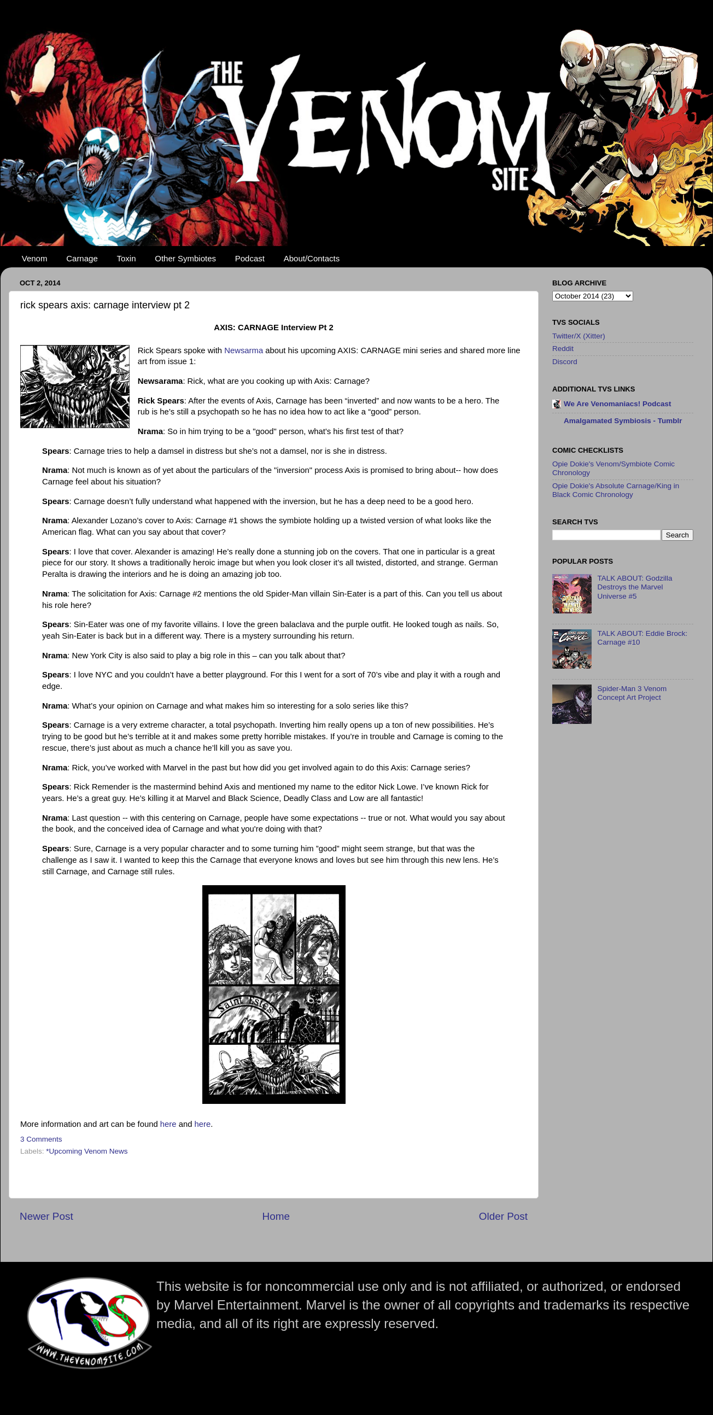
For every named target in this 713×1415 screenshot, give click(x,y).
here (169, 1124)
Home (276, 1216)
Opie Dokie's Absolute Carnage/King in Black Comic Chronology (615, 490)
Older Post (503, 1216)
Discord (564, 362)
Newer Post (46, 1216)
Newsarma (244, 350)
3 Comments (41, 1139)
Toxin (126, 258)
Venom (35, 258)
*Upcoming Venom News (86, 1151)
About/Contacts (312, 258)
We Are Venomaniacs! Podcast (617, 404)
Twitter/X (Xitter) (578, 336)
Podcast (250, 258)
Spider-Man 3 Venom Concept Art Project (632, 693)
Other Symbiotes (185, 258)
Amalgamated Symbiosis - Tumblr (623, 421)
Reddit (563, 348)
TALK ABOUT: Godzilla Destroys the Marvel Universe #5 (634, 587)
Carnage (82, 258)
